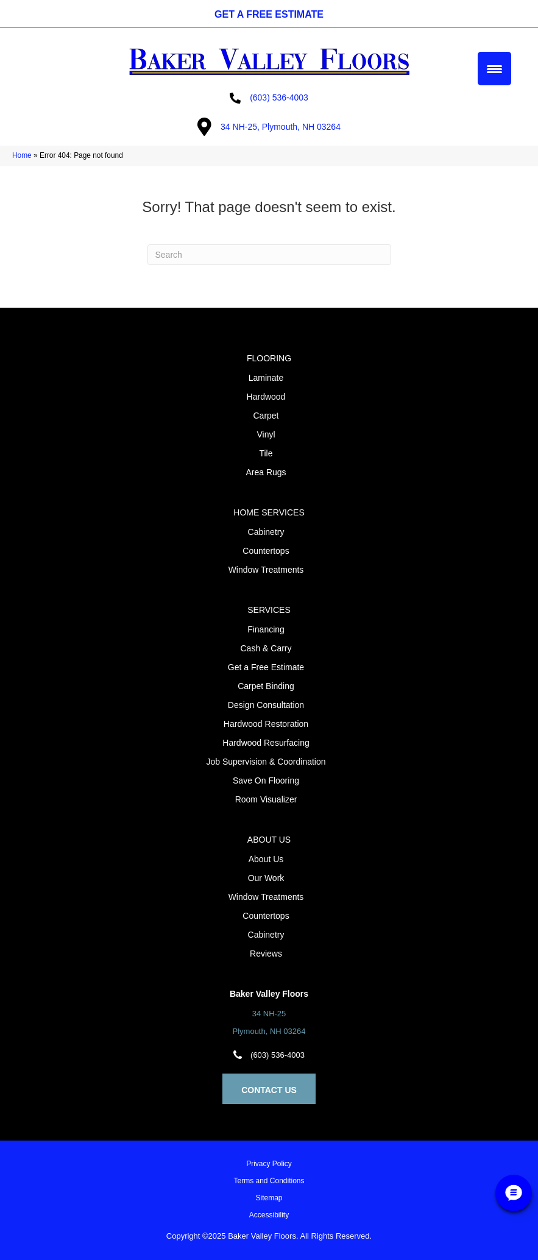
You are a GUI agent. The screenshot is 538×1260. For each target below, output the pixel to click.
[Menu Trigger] (494, 68)
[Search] (269, 254)
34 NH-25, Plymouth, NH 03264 (281, 127)
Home (22, 155)
